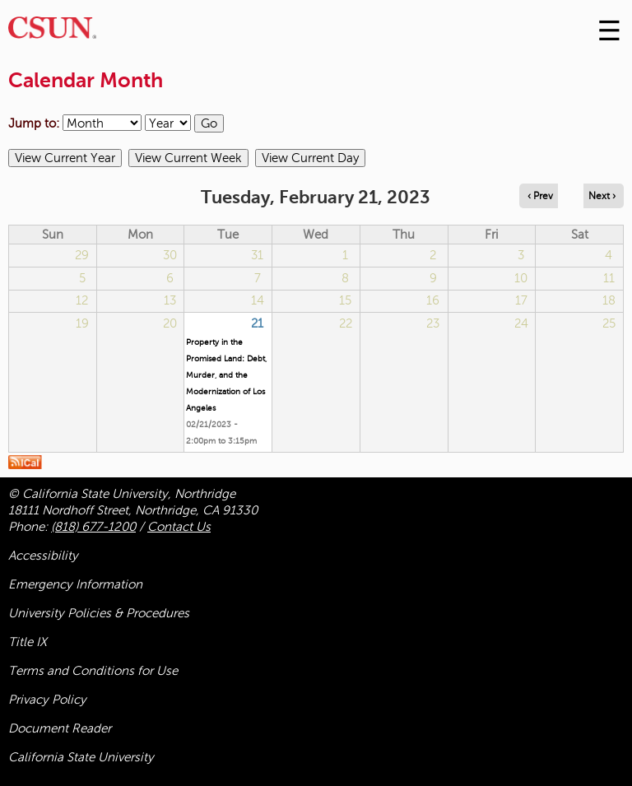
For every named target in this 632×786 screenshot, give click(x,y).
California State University (81, 757)
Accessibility (43, 555)
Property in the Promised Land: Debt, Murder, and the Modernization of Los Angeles (226, 374)
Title (27, 642)
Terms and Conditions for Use (93, 670)
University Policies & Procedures (98, 613)
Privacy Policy (47, 699)
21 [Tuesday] (257, 323)
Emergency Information (75, 584)
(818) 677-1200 (93, 526)
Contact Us (179, 526)
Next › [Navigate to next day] (602, 196)
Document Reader (59, 728)
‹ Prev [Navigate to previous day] (540, 196)
